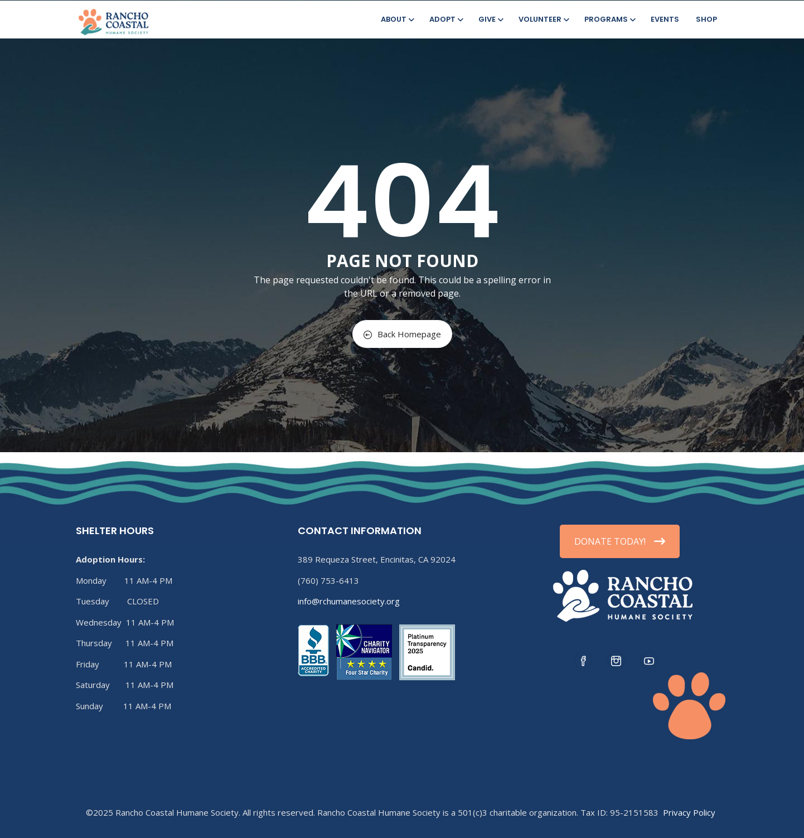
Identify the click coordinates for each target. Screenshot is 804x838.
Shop (706, 19)
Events (665, 19)
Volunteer (543, 19)
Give (490, 19)
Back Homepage (402, 334)
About (397, 19)
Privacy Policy (689, 812)
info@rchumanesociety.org (349, 601)
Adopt (445, 19)
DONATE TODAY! (619, 541)
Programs (609, 19)
